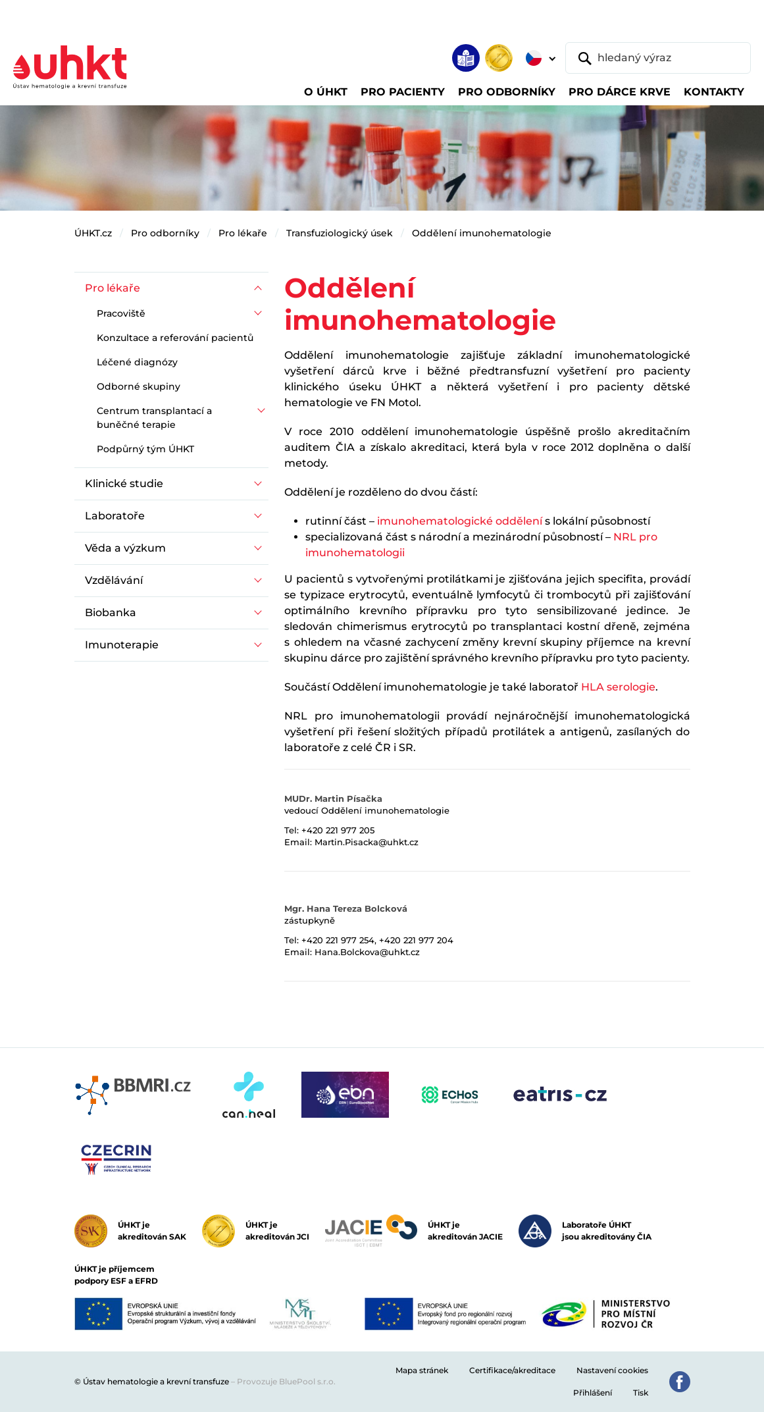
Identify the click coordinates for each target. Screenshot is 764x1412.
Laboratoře (115, 516)
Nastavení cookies (612, 1370)
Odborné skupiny (138, 386)
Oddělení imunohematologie (481, 233)
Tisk (640, 1393)
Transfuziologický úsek (339, 233)
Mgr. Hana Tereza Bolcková (345, 908)
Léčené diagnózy (137, 362)
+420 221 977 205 (337, 830)
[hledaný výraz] (658, 58)
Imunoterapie (122, 645)
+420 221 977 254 (337, 940)
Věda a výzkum (125, 548)
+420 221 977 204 (416, 940)
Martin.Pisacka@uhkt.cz (367, 842)
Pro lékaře (242, 233)
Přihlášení (592, 1393)
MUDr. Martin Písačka (333, 798)
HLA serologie (618, 687)
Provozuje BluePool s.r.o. (286, 1381)
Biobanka (110, 612)
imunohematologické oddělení (459, 521)
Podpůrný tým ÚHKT (145, 449)
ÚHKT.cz (93, 233)
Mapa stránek (421, 1370)
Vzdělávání (114, 580)
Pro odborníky (165, 233)
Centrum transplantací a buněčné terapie (154, 418)
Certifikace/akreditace (512, 1370)
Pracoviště (121, 313)
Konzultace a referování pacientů (175, 338)
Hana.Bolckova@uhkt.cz (367, 952)
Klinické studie (124, 483)
